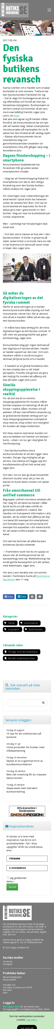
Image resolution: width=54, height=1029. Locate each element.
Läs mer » (31, 1019)
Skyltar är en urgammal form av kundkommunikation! (24, 762)
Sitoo (16, 115)
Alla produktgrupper (12, 977)
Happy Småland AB (34, 939)
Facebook (7, 961)
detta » (10, 881)
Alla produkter (9, 979)
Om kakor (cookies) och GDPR (17, 987)
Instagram (8, 964)
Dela (9, 596)
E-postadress (17, 868)
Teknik (11, 623)
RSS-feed (7, 990)
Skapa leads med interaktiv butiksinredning (21, 789)
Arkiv (5, 992)
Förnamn (14, 858)
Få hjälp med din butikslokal (22, 651)
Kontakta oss (9, 984)
